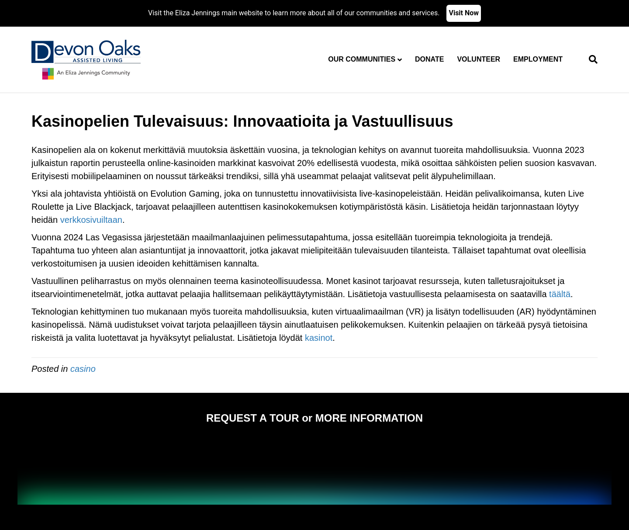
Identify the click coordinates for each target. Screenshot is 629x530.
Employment (538, 59)
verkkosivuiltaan (91, 220)
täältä (559, 294)
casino (83, 369)
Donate (429, 59)
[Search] (590, 59)
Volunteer (478, 59)
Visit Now (464, 13)
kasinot (318, 338)
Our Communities (361, 59)
